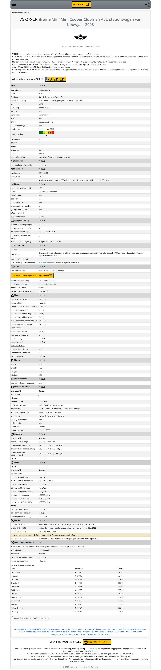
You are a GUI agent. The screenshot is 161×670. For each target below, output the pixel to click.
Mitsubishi (60, 632)
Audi (34, 629)
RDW (89, 651)
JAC (93, 629)
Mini (53, 632)
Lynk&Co (21, 632)
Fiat (68, 629)
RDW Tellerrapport (47, 263)
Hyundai (87, 629)
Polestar (94, 632)
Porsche (102, 632)
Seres (127, 632)
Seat (122, 632)
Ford (73, 629)
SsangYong (55, 634)
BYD (44, 629)
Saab (117, 632)
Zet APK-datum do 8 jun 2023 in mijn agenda (32, 275)
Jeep (104, 629)
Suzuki (71, 634)
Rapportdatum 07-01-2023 (97, 642)
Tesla (77, 634)
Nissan (73, 632)
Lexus (131, 629)
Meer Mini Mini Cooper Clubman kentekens (31, 618)
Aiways (17, 629)
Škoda (133, 632)
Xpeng (107, 634)
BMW (39, 629)
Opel (79, 632)
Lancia (114, 629)
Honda (79, 629)
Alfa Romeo (26, 629)
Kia (109, 629)
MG (48, 632)
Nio (67, 632)
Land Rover (123, 629)
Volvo (101, 634)
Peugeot (86, 632)
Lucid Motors (140, 629)
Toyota (83, 634)
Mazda (29, 632)
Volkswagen (93, 634)
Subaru (64, 634)
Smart (139, 632)
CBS (95, 651)
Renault (110, 632)
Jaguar (99, 629)
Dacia (64, 629)
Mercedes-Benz (39, 632)
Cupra (57, 629)
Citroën (51, 629)
